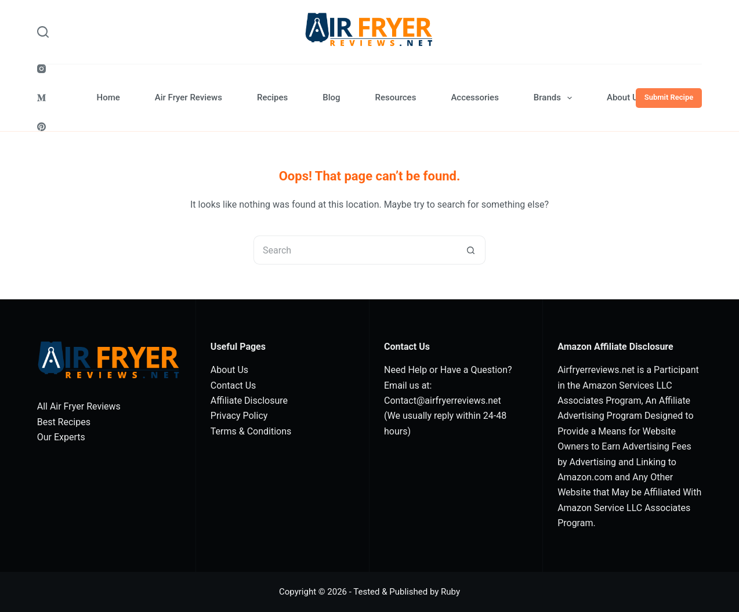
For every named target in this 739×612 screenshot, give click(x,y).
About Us (625, 97)
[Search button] (471, 250)
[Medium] (41, 97)
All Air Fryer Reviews (79, 406)
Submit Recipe (669, 97)
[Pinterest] (41, 126)
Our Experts (61, 437)
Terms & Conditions (251, 431)
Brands (555, 98)
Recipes (272, 97)
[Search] (43, 32)
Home (108, 97)
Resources (395, 97)
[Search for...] (355, 250)
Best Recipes (63, 422)
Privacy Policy (239, 415)
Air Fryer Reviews (188, 97)
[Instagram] (41, 68)
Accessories (474, 97)
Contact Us (233, 385)
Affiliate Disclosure (249, 400)
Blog (331, 97)
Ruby (450, 591)
